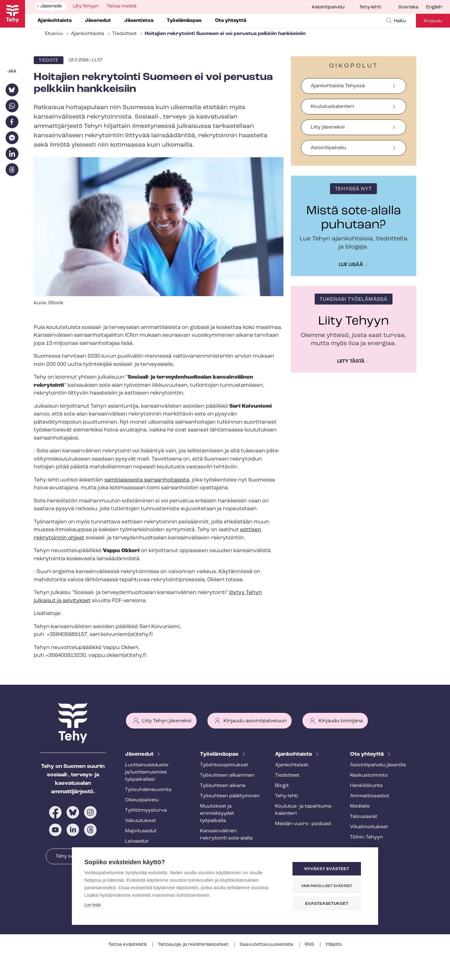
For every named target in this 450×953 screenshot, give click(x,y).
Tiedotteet (124, 33)
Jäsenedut (140, 754)
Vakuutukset (140, 820)
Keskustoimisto (369, 775)
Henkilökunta (366, 785)
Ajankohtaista (87, 33)
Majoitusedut (141, 831)
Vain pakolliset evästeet (327, 886)
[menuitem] (412, 8)
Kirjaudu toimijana (340, 721)
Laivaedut (136, 841)
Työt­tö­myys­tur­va (146, 810)
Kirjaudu (433, 21)
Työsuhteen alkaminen (227, 775)
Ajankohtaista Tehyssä (338, 85)
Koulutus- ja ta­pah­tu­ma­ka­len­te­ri (303, 810)
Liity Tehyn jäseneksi (167, 721)
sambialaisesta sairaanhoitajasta (146, 480)
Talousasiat (363, 816)
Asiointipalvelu (328, 7)
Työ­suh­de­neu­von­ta (148, 789)
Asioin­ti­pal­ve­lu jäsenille (378, 765)
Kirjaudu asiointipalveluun (255, 721)
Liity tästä (351, 361)
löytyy (237, 592)
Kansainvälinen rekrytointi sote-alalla (226, 835)
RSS (310, 944)
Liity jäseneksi (328, 127)
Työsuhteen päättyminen (230, 796)
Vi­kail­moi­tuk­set (369, 826)
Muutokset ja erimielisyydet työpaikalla (217, 813)
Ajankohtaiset (291, 765)
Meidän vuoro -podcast (303, 823)
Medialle (360, 806)
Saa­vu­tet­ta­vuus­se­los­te (267, 944)
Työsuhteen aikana (222, 785)
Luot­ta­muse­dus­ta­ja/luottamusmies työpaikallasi (147, 772)
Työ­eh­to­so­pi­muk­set (224, 765)
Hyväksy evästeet (328, 869)
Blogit (282, 785)
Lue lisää (351, 264)
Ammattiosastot (369, 796)
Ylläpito (333, 944)
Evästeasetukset (328, 903)
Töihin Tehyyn (366, 837)
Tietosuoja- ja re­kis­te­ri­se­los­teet (193, 944)
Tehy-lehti (370, 7)
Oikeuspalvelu (142, 800)
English (434, 7)
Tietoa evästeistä (128, 944)
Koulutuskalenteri (332, 106)
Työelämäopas (220, 754)
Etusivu (54, 33)
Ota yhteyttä (367, 754)
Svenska (408, 7)
